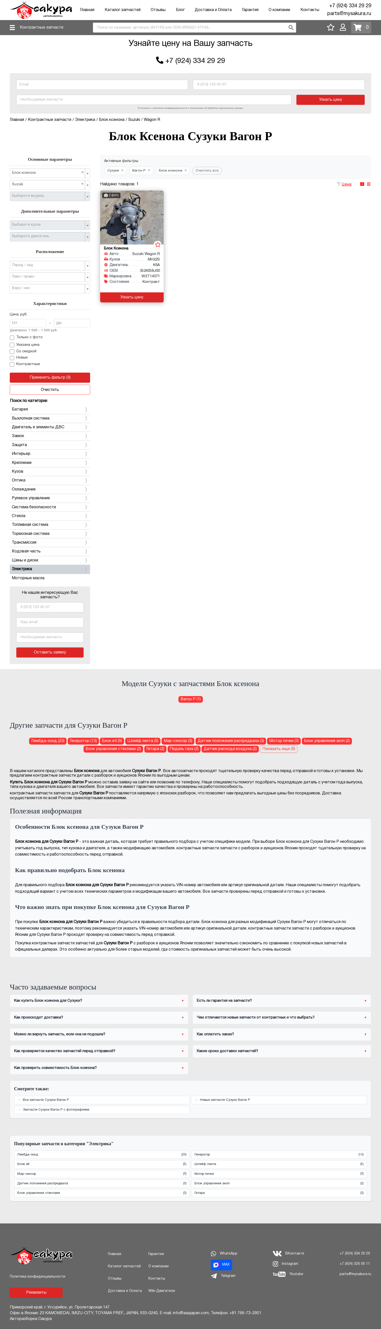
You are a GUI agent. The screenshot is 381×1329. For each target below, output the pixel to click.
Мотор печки (279, 1174)
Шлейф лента (279, 1164)
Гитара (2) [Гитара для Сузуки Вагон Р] (155, 749)
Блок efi (101, 1164)
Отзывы (158, 10)
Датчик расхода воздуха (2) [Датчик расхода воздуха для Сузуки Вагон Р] (230, 749)
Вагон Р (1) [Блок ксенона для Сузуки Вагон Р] (190, 699)
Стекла (50, 516)
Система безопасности (50, 507)
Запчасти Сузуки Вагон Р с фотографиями (56, 1109)
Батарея (50, 409)
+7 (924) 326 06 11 (355, 1264)
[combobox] (194, 28)
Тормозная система (50, 534)
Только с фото (26, 338)
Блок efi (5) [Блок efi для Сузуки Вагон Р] (112, 741)
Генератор (279, 1155)
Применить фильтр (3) (50, 377)
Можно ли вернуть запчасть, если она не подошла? (59, 1034)
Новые (19, 358)
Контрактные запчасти (41, 27)
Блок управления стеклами (101, 1193)
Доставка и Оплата (213, 10)
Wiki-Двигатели (161, 1291)
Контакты (309, 10)
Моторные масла (28, 578)
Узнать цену (330, 100)
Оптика (50, 480)
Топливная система (50, 525)
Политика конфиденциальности (37, 1276)
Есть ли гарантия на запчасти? (224, 1001)
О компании (279, 10)
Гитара (279, 1193)
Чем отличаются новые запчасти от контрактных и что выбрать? (255, 1017)
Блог (180, 10)
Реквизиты (36, 1292)
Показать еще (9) (278, 749)
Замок (50, 436)
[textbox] (48, 196)
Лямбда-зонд (101, 1155)
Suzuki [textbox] (48, 184)
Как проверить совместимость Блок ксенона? (55, 1068)
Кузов (50, 471)
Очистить (50, 390)
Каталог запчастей (123, 10)
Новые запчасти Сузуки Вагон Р (225, 1100)
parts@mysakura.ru (349, 14)
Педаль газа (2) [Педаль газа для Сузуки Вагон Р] (184, 749)
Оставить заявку (50, 652)
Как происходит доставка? (38, 1017)
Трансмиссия (50, 542)
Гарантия (250, 10)
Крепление (50, 463)
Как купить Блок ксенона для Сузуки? (48, 1001)
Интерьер (50, 454)
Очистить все (207, 170)
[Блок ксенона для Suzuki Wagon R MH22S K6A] (132, 217)
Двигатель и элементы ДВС (50, 427)
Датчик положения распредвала (101, 1184)
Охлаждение (50, 489)
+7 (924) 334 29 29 (350, 6)
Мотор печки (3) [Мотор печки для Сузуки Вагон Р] (284, 741)
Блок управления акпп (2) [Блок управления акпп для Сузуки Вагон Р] (327, 741)
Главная (87, 10)
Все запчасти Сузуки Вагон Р (46, 1100)
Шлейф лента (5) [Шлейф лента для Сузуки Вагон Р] (142, 741)
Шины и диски (50, 560)
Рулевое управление (50, 498)
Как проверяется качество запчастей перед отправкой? (64, 1051)
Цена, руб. (18, 314)
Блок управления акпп (279, 1184)
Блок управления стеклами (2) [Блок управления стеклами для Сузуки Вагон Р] (113, 749)
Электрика (50, 569)
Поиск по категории (28, 401)
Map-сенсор (101, 1174)
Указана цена (24, 345)
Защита (50, 445)
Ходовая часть (50, 551)
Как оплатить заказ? (215, 1034)
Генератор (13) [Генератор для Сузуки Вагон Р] (83, 741)
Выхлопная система (50, 418)
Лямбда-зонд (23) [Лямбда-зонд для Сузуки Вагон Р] (48, 741)
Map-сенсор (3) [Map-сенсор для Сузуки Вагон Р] (178, 741)
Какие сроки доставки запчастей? (227, 1051)
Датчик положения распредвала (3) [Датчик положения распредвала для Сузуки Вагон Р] (231, 741)
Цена (346, 184)
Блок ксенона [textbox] (48, 172)
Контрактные (25, 364)
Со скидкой (23, 351)
